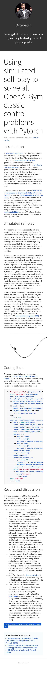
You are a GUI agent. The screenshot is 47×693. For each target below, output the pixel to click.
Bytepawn (23, 25)
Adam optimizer (32, 575)
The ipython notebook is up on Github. (21, 377)
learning (31, 624)
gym (6, 627)
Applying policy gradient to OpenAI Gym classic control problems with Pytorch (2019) (22, 640)
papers (33, 34)
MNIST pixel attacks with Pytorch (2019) (21, 651)
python (19, 42)
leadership (26, 38)
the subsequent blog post (24, 160)
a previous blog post (14, 153)
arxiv (40, 34)
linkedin (24, 34)
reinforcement (22, 624)
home (7, 34)
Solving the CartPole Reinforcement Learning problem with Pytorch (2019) (22, 646)
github (14, 34)
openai (38, 624)
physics (28, 42)
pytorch (37, 38)
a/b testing (13, 38)
